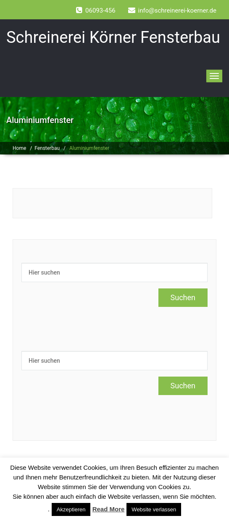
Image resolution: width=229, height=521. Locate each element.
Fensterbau (47, 148)
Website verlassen (154, 509)
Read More (108, 509)
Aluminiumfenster (89, 148)
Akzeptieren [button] (71, 509)
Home (19, 148)
